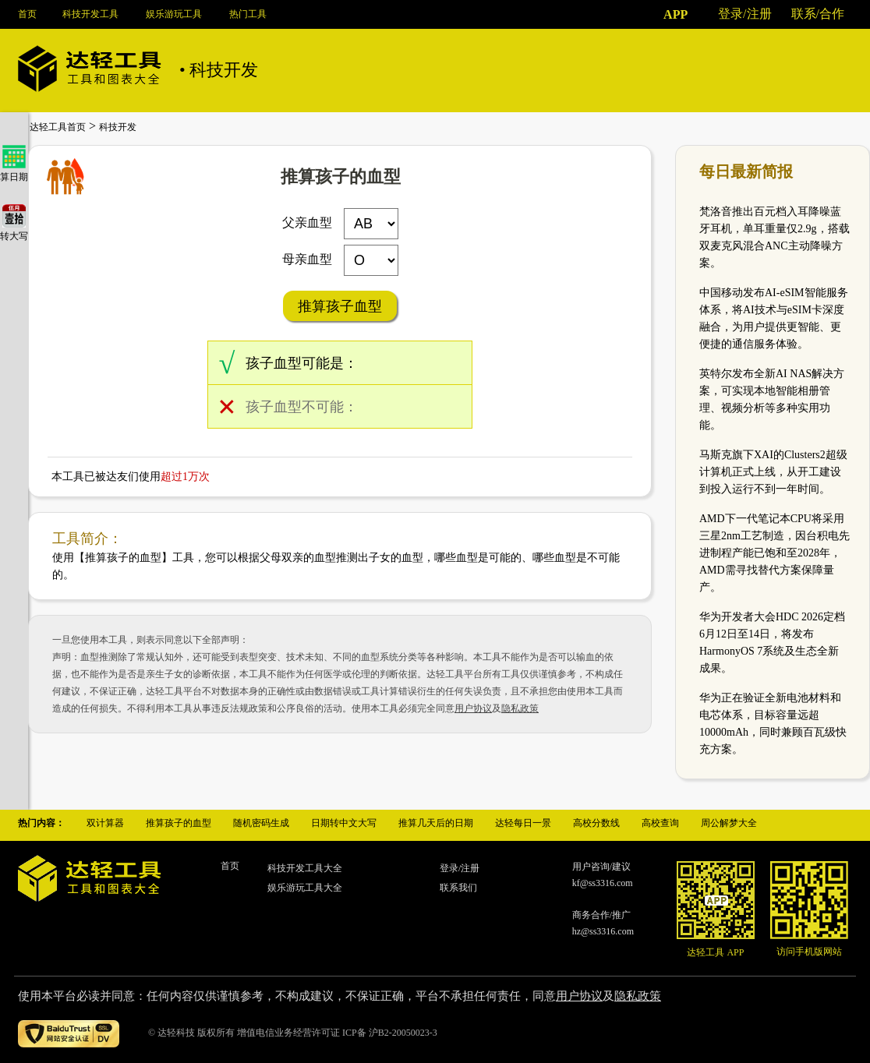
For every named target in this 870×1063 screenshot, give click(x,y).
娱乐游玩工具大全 (304, 887)
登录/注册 (744, 13)
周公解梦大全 (729, 823)
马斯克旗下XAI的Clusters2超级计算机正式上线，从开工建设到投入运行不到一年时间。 (773, 472)
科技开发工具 (90, 14)
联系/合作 (817, 13)
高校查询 (660, 823)
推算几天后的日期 (435, 823)
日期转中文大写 (344, 823)
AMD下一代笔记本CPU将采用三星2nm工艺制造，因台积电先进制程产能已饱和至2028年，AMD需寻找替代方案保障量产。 (774, 553)
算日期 (14, 171)
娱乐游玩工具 (174, 14)
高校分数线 (596, 823)
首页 (27, 14)
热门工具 (248, 14)
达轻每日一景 (523, 823)
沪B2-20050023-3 (403, 1032)
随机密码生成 (261, 823)
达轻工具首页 (58, 127)
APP (675, 14)
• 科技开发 (218, 69)
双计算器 (105, 823)
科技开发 (117, 127)
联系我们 (458, 887)
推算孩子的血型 (178, 823)
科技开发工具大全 (304, 868)
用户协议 (473, 708)
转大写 (14, 230)
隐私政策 (520, 708)
